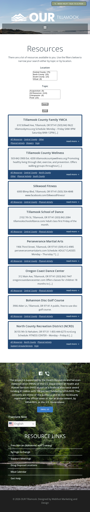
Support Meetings (21, 458)
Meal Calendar (18, 471)
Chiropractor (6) (45, 95)
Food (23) (45, 98)
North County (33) (45, 74)
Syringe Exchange (20, 452)
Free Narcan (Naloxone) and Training (31, 445)
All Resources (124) (45, 93)
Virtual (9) (45, 79)
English (16, 424)
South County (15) (45, 77)
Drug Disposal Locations (24, 465)
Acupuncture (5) (45, 91)
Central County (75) (45, 72)
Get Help (16, 478)
